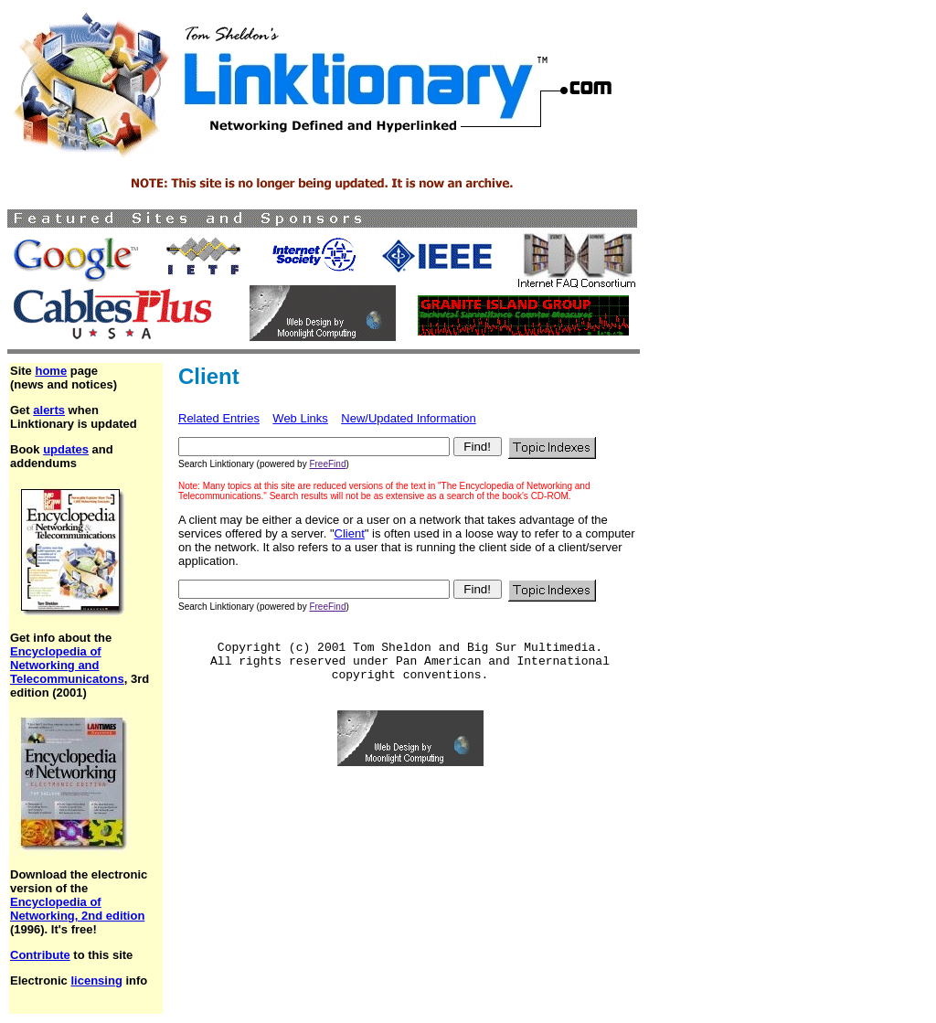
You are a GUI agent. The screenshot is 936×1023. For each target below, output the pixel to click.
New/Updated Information (408, 418)
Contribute (40, 955)
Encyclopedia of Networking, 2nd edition (77, 908)
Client (350, 533)
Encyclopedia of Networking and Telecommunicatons (67, 665)
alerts (49, 410)
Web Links (299, 418)
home (51, 371)
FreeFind (327, 464)
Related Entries (219, 418)
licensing (96, 980)
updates (66, 449)
